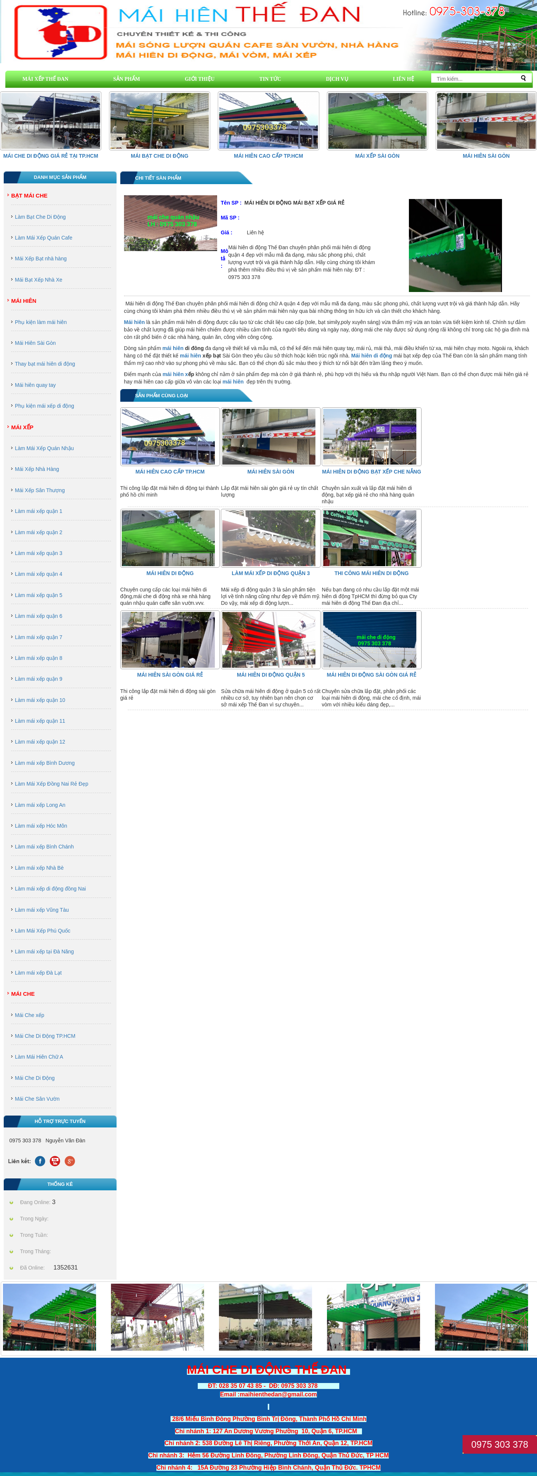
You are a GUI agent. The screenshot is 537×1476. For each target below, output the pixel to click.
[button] (525, 120)
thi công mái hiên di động (371, 573)
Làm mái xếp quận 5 (38, 595)
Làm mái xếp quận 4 (38, 574)
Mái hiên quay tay (35, 385)
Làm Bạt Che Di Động (40, 217)
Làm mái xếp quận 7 (38, 637)
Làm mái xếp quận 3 (38, 553)
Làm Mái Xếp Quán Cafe (43, 238)
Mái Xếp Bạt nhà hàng (41, 258)
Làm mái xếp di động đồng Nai (50, 889)
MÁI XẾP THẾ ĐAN (45, 79)
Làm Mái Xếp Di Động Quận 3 (271, 573)
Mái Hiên (23, 301)
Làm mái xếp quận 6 (38, 616)
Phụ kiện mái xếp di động (44, 406)
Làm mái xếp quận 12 (40, 742)
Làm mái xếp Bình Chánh (44, 847)
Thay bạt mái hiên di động (45, 364)
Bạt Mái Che (29, 195)
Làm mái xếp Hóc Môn (41, 826)
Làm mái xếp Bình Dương (45, 763)
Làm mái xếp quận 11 (40, 721)
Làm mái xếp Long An (40, 805)
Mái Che (23, 994)
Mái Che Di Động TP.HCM (45, 1036)
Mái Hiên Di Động (170, 573)
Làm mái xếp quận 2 (38, 532)
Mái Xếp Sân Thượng (40, 490)
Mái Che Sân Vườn (37, 1099)
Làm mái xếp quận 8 (38, 658)
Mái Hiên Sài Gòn (486, 156)
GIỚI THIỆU (200, 79)
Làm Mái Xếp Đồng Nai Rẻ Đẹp (51, 784)
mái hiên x (175, 374)
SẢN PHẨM (126, 79)
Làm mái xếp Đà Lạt (38, 973)
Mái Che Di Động (35, 1078)
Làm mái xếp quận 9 (38, 679)
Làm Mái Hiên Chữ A (39, 1057)
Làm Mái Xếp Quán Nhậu (44, 448)
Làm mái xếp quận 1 (38, 511)
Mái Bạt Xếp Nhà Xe (38, 280)
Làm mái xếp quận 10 (40, 700)
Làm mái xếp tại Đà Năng (44, 951)
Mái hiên (134, 322)
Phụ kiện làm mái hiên (41, 322)
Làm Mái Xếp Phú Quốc (42, 931)
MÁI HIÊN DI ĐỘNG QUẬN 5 (271, 675)
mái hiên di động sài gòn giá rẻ (371, 675)
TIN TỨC (270, 79)
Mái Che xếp (29, 1015)
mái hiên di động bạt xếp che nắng (371, 472)
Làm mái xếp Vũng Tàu (42, 910)
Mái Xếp (22, 427)
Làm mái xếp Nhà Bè (39, 868)
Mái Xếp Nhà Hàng (37, 469)
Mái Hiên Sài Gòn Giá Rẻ (170, 675)
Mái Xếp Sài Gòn (377, 156)
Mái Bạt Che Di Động (159, 156)
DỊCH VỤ (337, 79)
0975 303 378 (499, 1444)
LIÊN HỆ (403, 79)
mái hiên (173, 348)
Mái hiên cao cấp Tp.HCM (268, 156)
